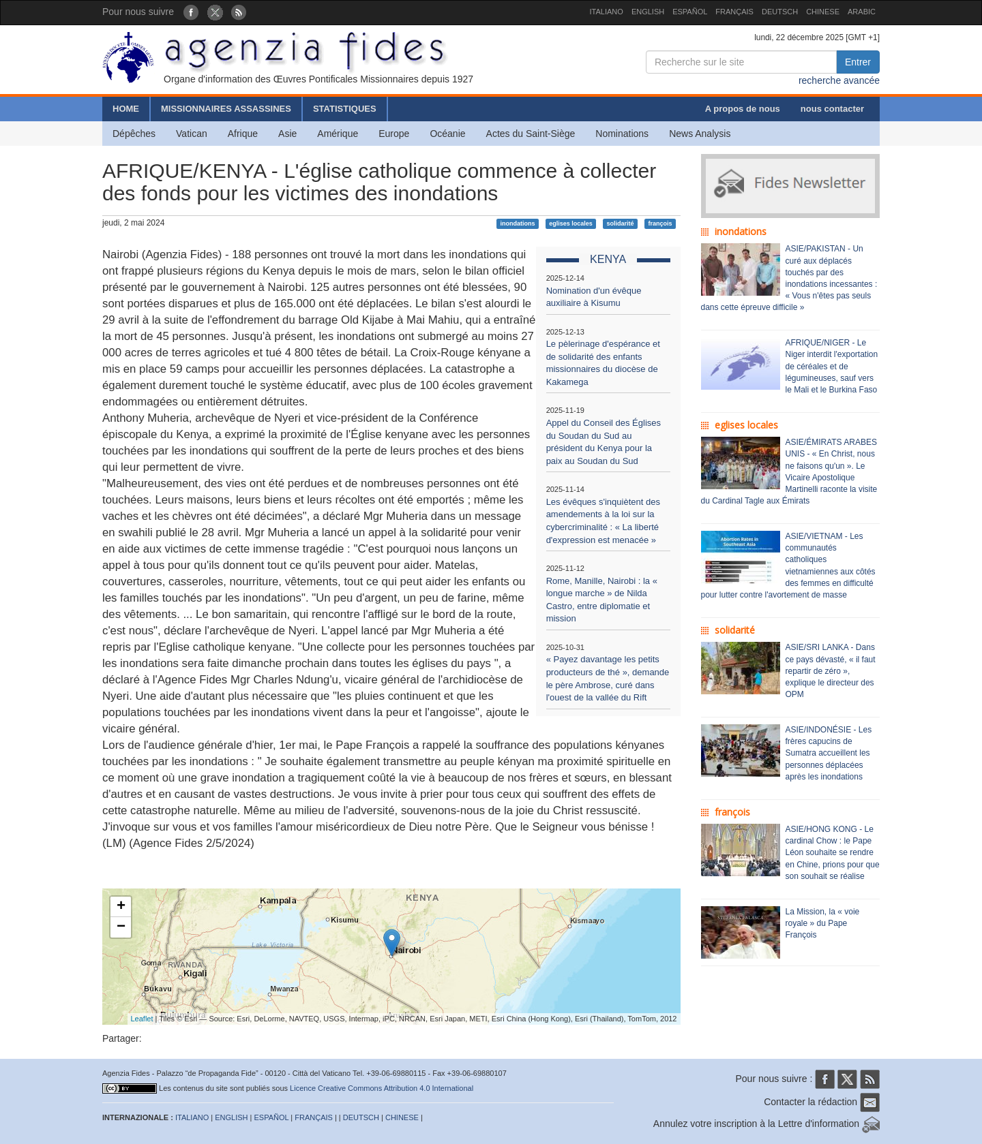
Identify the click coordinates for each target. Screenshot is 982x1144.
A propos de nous (742, 109)
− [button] (121, 927)
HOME (126, 109)
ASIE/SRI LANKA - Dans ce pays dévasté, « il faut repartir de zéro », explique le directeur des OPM (831, 671)
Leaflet (142, 1019)
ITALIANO (606, 11)
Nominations (622, 133)
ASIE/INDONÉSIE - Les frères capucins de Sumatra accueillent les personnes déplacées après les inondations (829, 753)
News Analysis (699, 133)
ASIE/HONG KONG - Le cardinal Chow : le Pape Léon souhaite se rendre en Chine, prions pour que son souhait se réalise (833, 852)
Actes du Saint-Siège (531, 133)
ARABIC (862, 11)
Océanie (447, 133)
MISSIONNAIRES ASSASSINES (226, 109)
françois (660, 223)
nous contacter (832, 109)
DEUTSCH (780, 11)
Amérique (337, 133)
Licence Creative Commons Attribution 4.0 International (381, 1088)
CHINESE (822, 11)
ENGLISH (647, 11)
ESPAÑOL (689, 11)
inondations (517, 223)
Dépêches (134, 133)
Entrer (858, 62)
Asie (287, 133)
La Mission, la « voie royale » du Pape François (823, 923)
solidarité (620, 223)
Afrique (243, 133)
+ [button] (121, 907)
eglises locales (571, 223)
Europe (393, 133)
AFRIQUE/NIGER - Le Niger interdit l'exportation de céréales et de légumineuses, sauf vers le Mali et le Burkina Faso (832, 366)
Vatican (191, 133)
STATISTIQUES (344, 109)
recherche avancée (839, 80)
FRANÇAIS (734, 11)
